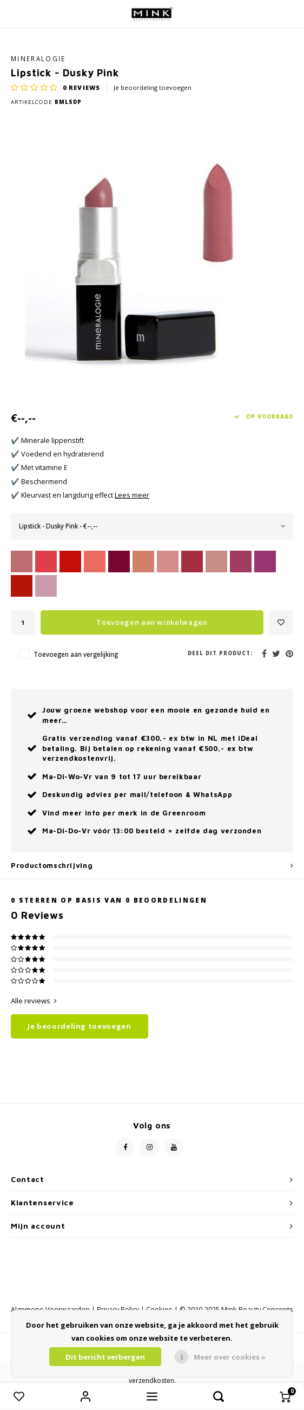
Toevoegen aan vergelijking (76, 654)
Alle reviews (34, 1001)
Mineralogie (38, 58)
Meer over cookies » (230, 1357)
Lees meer (132, 495)
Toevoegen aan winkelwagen (151, 622)
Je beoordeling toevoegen (152, 87)
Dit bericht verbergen (105, 1357)
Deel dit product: (220, 653)
